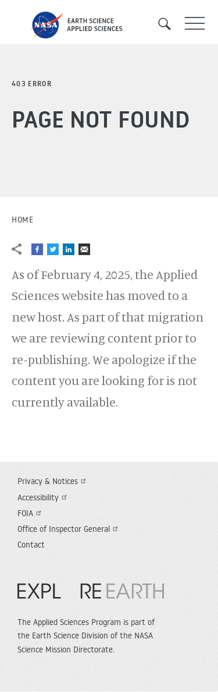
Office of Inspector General (69, 529)
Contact (31, 544)
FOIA (30, 513)
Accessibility (43, 497)
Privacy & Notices (53, 481)
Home (22, 219)
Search (168, 23)
